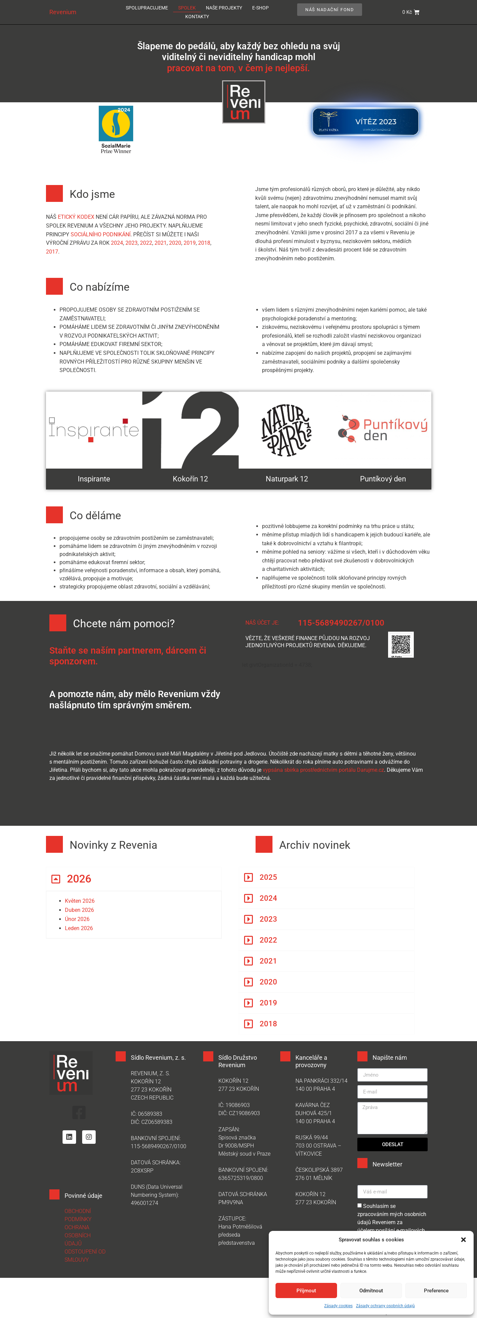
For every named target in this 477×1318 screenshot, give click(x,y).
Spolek (187, 7)
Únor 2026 (77, 919)
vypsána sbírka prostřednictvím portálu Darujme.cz (323, 770)
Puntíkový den (383, 479)
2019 (190, 243)
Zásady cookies (338, 1305)
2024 (117, 243)
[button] (463, 1239)
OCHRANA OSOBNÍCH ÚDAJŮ (78, 1235)
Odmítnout (371, 1291)
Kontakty (197, 16)
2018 (204, 243)
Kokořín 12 (190, 479)
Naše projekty (224, 7)
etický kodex (77, 217)
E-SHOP (260, 7)
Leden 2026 (79, 928)
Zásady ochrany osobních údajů (385, 1305)
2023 (131, 243)
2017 (52, 251)
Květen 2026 (80, 901)
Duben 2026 (79, 910)
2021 (160, 243)
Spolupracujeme (147, 7)
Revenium (62, 12)
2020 (175, 243)
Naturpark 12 (287, 479)
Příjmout (306, 1291)
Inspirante (94, 479)
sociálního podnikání (100, 234)
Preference (436, 1291)
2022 (146, 243)
